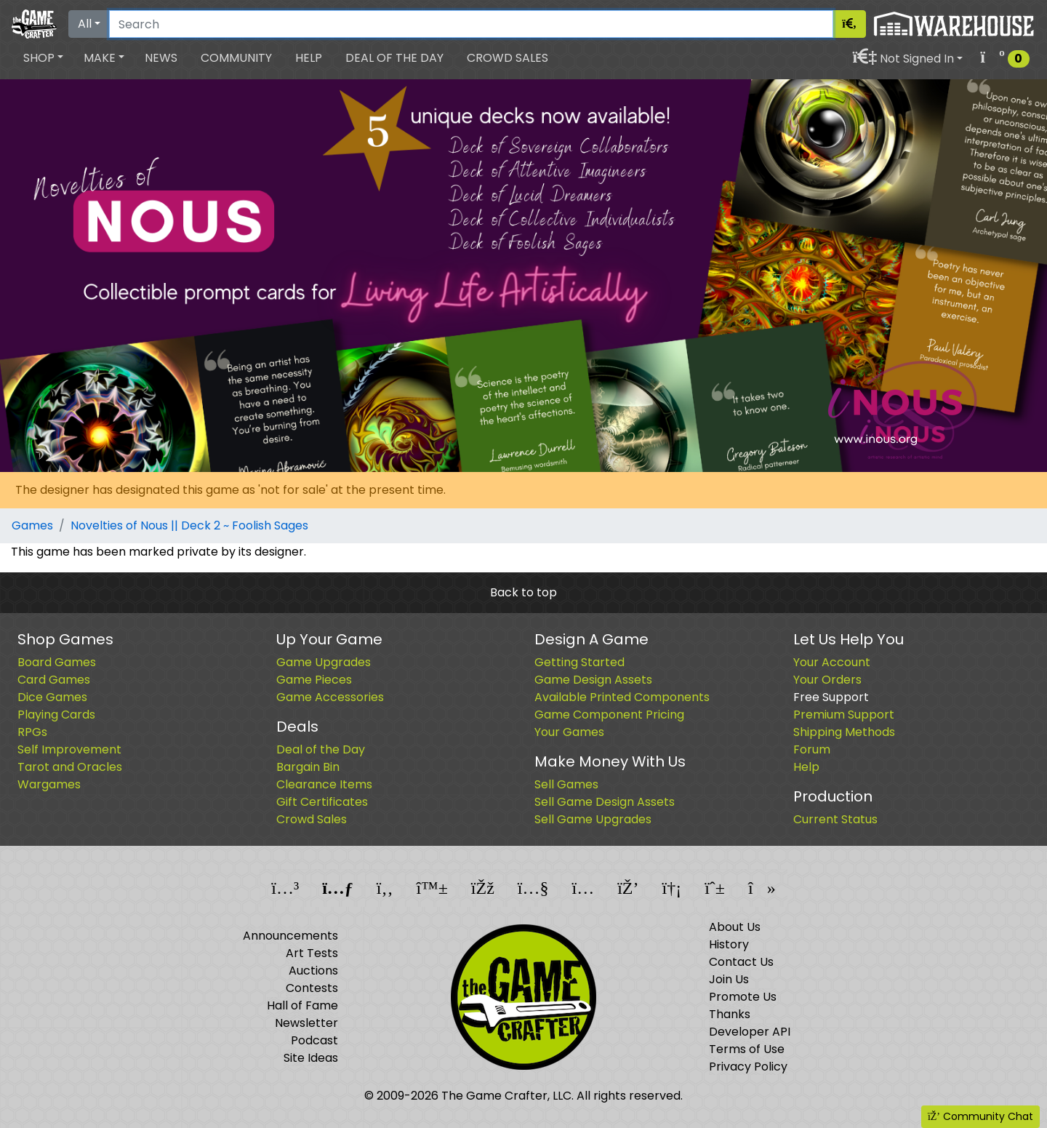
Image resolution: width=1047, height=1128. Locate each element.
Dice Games (52, 697)
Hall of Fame (302, 1005)
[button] (43, 58)
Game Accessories (330, 697)
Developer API (749, 1031)
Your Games (569, 732)
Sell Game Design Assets (604, 801)
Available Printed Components (622, 697)
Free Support (831, 697)
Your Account (831, 662)
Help (308, 57)
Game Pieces (314, 679)
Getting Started (579, 662)
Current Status (835, 819)
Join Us (729, 979)
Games (32, 525)
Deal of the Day (394, 57)
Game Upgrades (323, 662)
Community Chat (980, 1116)
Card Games (53, 679)
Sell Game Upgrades (592, 819)
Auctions (313, 970)
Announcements (290, 935)
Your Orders (827, 679)
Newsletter (306, 1023)
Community (236, 57)
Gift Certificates (322, 801)
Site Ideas (311, 1057)
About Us (735, 927)
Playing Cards (56, 714)
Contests (312, 988)
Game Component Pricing (609, 714)
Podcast (314, 1040)
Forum (811, 749)
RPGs (32, 732)
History (729, 944)
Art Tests (312, 953)
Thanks (729, 1014)
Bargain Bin (308, 767)
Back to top (523, 592)
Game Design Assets (593, 679)
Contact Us (741, 961)
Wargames (49, 784)
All (85, 23)
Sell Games (566, 784)
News (161, 57)
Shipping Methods (844, 732)
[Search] (471, 24)
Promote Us (743, 996)
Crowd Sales (507, 57)
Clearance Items (324, 784)
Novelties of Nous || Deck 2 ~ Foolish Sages (189, 525)
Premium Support (843, 714)
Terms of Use (747, 1049)
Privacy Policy (748, 1066)
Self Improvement (69, 749)
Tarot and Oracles (69, 767)
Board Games (56, 662)
